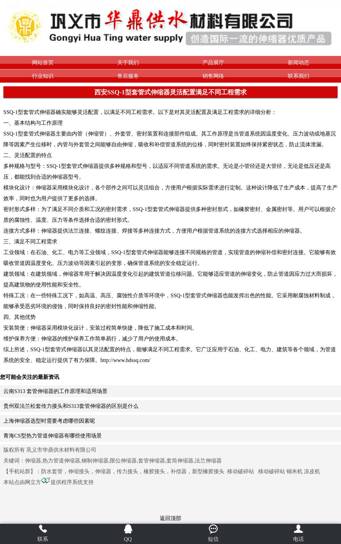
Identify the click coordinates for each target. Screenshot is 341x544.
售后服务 (128, 76)
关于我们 (128, 62)
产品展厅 (213, 62)
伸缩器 (103, 471)
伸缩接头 (79, 471)
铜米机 (294, 471)
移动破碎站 (240, 471)
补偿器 (178, 471)
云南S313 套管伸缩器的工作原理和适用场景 (55, 391)
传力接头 (127, 471)
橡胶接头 (154, 471)
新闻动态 (298, 62)
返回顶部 (170, 518)
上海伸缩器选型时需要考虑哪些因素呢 (49, 421)
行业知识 (43, 76)
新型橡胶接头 (208, 471)
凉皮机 (312, 471)
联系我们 (298, 76)
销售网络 (213, 76)
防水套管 (52, 471)
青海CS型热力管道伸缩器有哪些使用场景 (52, 436)
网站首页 (43, 62)
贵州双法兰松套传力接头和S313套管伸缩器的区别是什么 (70, 406)
